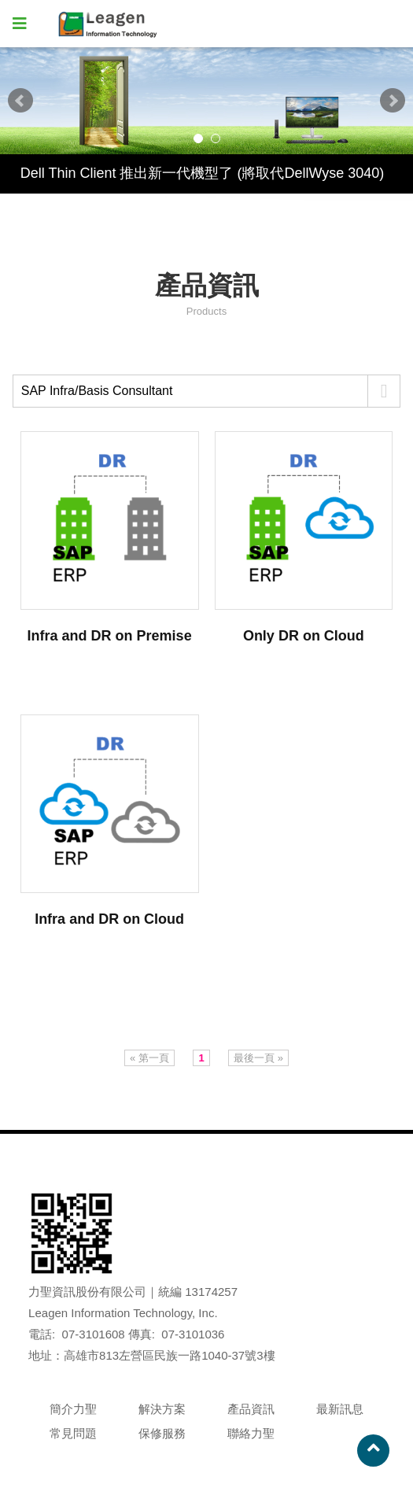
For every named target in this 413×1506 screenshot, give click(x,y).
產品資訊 (251, 1409)
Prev (20, 100)
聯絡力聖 (251, 1433)
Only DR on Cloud (303, 636)
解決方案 (162, 1409)
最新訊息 (339, 1409)
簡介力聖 (73, 1409)
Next (392, 100)
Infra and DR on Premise (110, 636)
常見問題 (73, 1433)
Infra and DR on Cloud (109, 919)
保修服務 (162, 1433)
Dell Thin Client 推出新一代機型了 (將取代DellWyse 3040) (202, 173)
